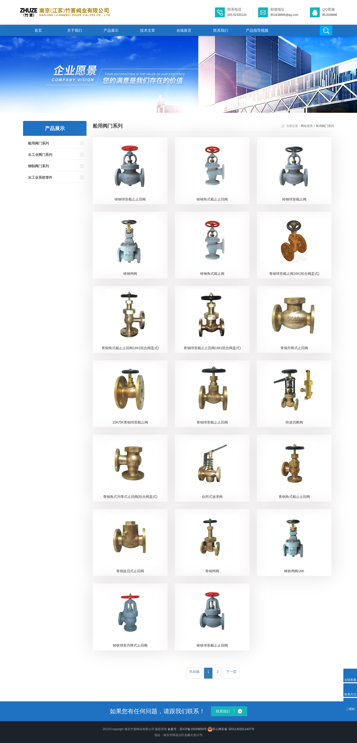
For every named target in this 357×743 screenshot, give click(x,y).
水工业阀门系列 (40, 155)
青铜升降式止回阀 (294, 348)
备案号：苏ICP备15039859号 (187, 729)
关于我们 (74, 30)
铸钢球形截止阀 (294, 199)
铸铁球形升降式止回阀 (130, 645)
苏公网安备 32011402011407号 (231, 729)
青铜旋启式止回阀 (130, 571)
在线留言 (184, 30)
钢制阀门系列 (38, 166)
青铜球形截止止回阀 (212, 422)
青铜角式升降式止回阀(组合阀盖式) (130, 497)
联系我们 (220, 30)
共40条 (194, 672)
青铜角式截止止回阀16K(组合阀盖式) (130, 348)
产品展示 (111, 30)
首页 (38, 30)
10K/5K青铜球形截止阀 (130, 422)
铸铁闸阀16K (294, 571)
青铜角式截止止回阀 (294, 497)
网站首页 (307, 126)
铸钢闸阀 (130, 274)
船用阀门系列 (38, 143)
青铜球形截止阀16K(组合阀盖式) (294, 274)
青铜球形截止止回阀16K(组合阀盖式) (212, 348)
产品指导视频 (257, 30)
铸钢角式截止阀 (212, 274)
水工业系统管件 (40, 177)
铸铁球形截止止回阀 (212, 645)
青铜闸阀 (212, 571)
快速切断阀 (294, 422)
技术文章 (147, 30)
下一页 (231, 672)
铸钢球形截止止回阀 (130, 199)
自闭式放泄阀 (212, 497)
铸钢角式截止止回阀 (212, 199)
